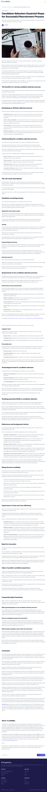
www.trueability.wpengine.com (10, 740)
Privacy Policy (12, 789)
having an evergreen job (17, 101)
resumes (10, 97)
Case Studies (27, 781)
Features (2, 774)
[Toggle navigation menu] (45, 2)
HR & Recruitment (5, 10)
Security (2, 783)
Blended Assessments (5, 773)
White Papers (27, 783)
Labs (25, 773)
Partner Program (4, 781)
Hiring (26, 774)
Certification (27, 771)
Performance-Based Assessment (6, 771)
